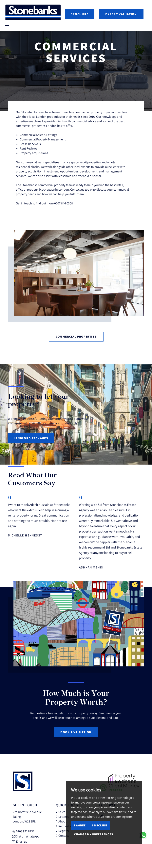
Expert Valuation (121, 14)
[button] (135, 481)
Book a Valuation (75, 732)
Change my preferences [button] (93, 834)
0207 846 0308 (63, 203)
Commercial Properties (76, 336)
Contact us (77, 189)
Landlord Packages (31, 438)
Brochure (79, 14)
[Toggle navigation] (8, 25)
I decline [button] (99, 825)
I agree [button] (80, 825)
